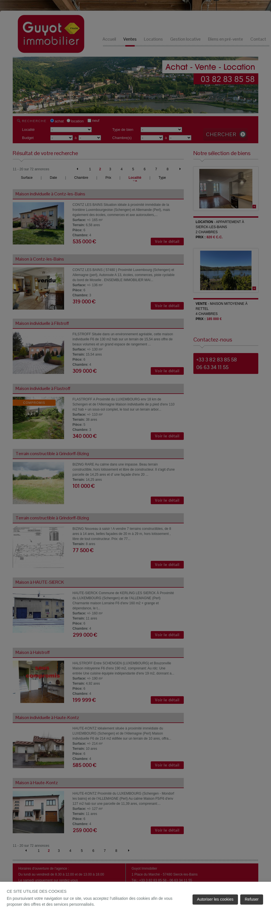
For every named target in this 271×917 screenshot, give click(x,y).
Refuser (252, 899)
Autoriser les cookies (215, 899)
